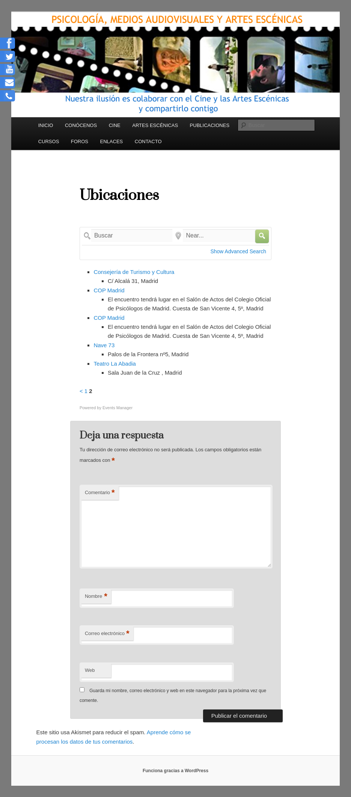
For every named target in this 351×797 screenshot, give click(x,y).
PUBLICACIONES (209, 125)
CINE (115, 125)
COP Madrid (108, 290)
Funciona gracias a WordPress (175, 770)
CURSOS (48, 141)
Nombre (96, 596)
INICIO (45, 125)
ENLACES (111, 141)
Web (90, 670)
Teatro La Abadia (114, 363)
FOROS (79, 141)
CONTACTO (148, 141)
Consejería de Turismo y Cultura (133, 272)
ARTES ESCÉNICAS (155, 125)
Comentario (100, 492)
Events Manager (117, 407)
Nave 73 (103, 345)
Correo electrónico (107, 633)
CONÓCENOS (81, 125)
